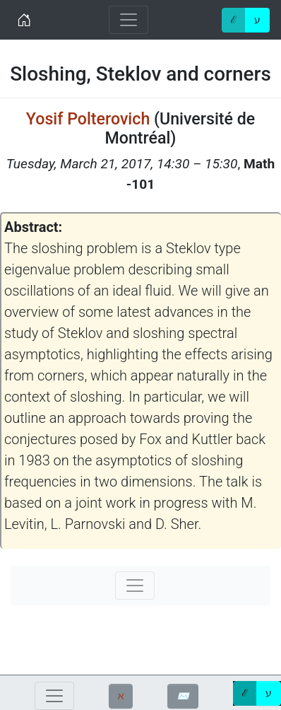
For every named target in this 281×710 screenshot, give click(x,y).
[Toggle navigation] (128, 20)
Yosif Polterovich (88, 119)
